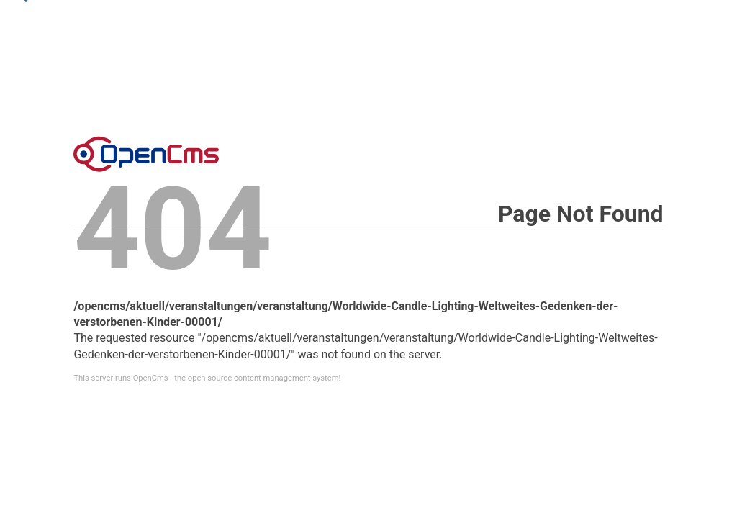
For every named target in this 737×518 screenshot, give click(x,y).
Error (146, 154)
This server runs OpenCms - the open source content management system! (206, 378)
